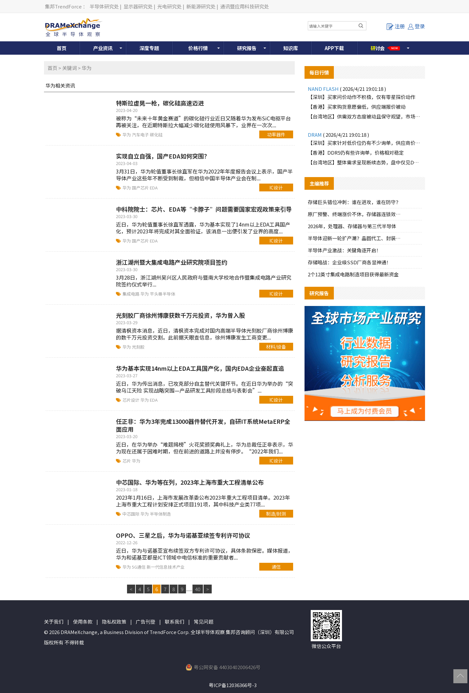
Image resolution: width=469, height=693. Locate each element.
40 (197, 589)
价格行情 (198, 48)
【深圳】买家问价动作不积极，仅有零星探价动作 (361, 96)
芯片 (127, 461)
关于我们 (54, 621)
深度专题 (149, 48)
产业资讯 (103, 48)
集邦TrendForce (63, 6)
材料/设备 (276, 346)
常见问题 (203, 621)
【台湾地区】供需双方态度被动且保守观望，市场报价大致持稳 (365, 116)
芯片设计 (131, 400)
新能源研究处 (201, 6)
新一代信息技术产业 (166, 567)
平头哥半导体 (162, 294)
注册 (396, 26)
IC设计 (276, 187)
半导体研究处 (104, 6)
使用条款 (82, 621)
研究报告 (247, 48)
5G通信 (139, 567)
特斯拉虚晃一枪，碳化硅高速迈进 (160, 103)
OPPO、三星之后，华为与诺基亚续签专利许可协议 (183, 535)
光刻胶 (138, 347)
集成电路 (131, 294)
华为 (127, 135)
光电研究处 (169, 6)
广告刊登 (145, 621)
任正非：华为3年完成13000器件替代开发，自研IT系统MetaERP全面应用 (203, 425)
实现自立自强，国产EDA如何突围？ (163, 156)
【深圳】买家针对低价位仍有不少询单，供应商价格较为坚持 (365, 142)
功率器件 (276, 134)
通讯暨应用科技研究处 (244, 6)
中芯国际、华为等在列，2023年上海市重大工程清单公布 (190, 482)
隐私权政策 (114, 621)
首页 (61, 48)
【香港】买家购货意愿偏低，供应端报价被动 (356, 106)
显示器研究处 (138, 6)
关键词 (69, 67)
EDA (154, 188)
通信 (276, 566)
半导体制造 (160, 514)
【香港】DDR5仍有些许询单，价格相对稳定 (356, 152)
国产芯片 (141, 188)
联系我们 (174, 621)
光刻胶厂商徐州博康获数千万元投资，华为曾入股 (180, 315)
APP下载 (334, 48)
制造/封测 (276, 513)
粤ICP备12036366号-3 (233, 685)
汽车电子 (141, 135)
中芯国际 (131, 514)
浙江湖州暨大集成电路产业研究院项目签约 (171, 262)
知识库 (290, 48)
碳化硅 (156, 135)
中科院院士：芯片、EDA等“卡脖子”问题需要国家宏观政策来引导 (204, 209)
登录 (416, 26)
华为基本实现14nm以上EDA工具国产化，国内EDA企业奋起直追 (200, 368)
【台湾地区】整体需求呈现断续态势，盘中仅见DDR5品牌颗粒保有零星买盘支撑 (365, 162)
